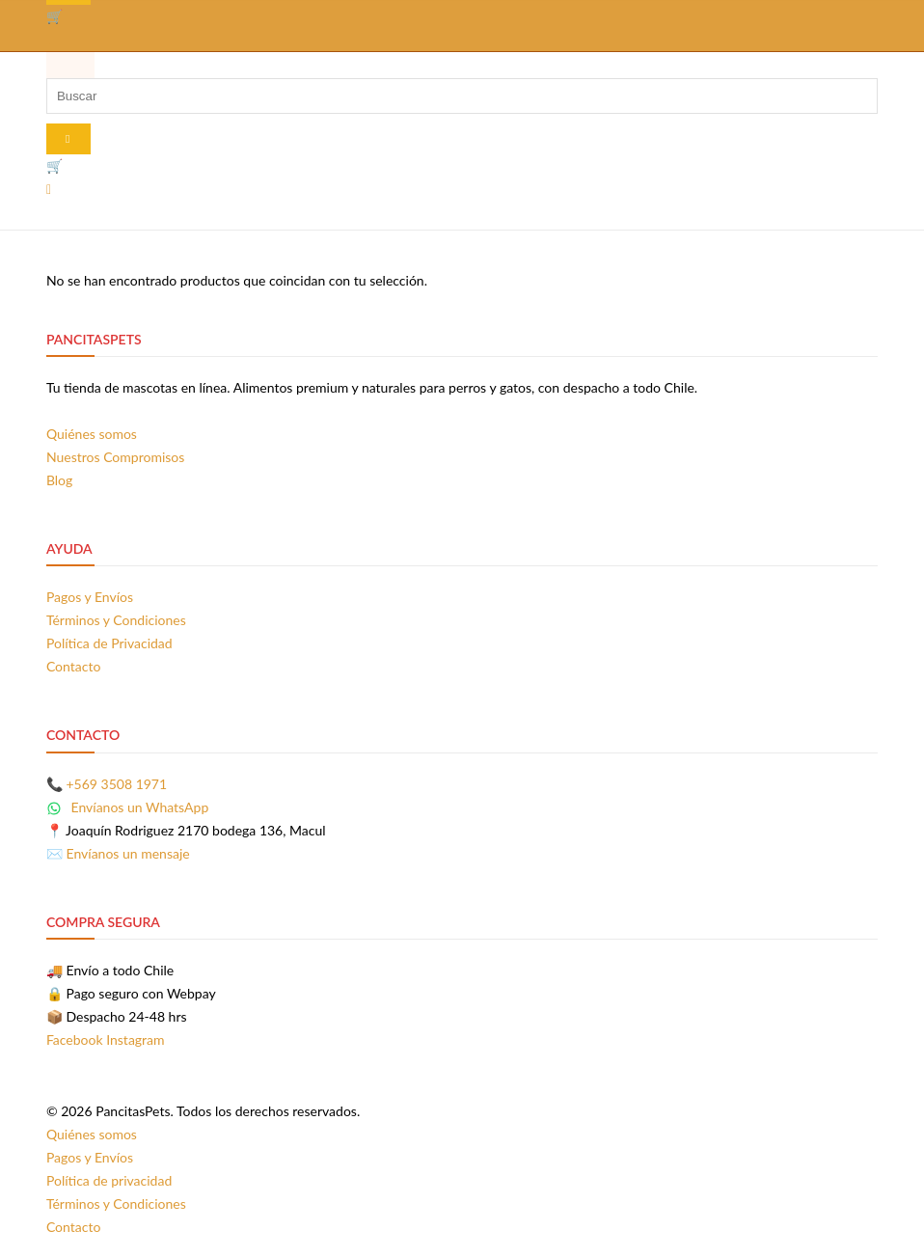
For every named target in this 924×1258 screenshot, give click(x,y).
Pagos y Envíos (89, 596)
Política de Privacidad (109, 643)
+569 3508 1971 (117, 784)
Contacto (73, 666)
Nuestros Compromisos (115, 457)
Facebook (74, 1039)
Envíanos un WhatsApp (127, 807)
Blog (59, 480)
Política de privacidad (109, 1180)
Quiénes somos (91, 433)
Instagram (135, 1039)
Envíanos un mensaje (128, 853)
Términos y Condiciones (116, 620)
